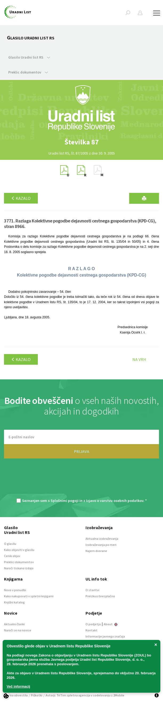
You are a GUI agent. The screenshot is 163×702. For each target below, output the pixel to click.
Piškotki (36, 695)
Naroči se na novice (17, 630)
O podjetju (93, 624)
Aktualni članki (14, 624)
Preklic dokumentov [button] (28, 72)
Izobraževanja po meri (100, 545)
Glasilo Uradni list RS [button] (29, 57)
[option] (81, 142)
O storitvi (92, 590)
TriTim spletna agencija (73, 695)
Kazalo (21, 198)
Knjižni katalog (14, 602)
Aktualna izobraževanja (101, 539)
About (110, 624)
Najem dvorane (96, 551)
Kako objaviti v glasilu (19, 550)
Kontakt (91, 630)
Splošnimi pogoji (65, 500)
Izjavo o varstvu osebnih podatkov (114, 500)
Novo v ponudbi (15, 590)
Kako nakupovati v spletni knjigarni (29, 596)
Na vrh (139, 359)
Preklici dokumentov (19, 562)
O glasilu (10, 544)
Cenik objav (12, 556)
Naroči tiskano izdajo (19, 568)
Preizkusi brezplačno (100, 596)
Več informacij (18, 686)
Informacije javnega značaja (105, 636)
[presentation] (81, 481)
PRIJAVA (81, 451)
